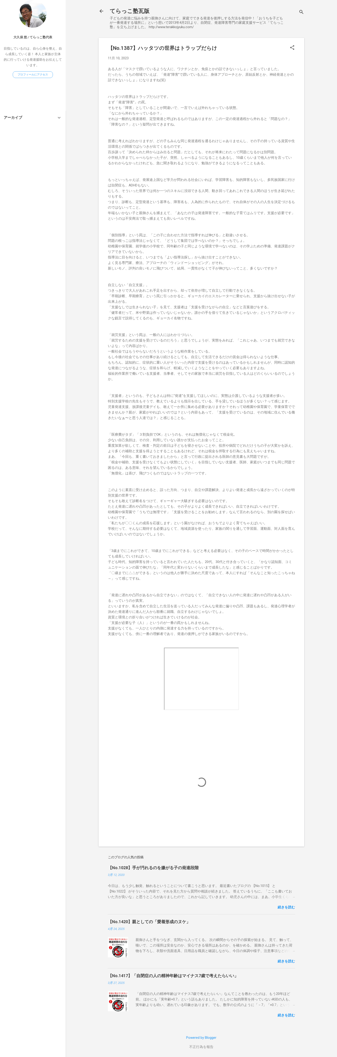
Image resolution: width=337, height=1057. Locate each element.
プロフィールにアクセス (33, 74)
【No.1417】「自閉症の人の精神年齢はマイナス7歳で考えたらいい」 (173, 975)
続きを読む (286, 907)
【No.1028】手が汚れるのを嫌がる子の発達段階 (153, 867)
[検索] (301, 13)
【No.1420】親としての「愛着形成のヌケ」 (149, 921)
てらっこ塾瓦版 (129, 11)
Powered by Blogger (201, 1038)
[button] (292, 48)
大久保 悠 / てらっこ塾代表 (32, 37)
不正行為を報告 (201, 1047)
